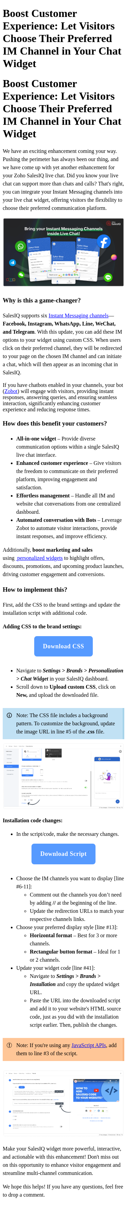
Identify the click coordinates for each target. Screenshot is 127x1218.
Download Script (63, 853)
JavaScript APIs (88, 1045)
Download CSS (63, 646)
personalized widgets (40, 558)
